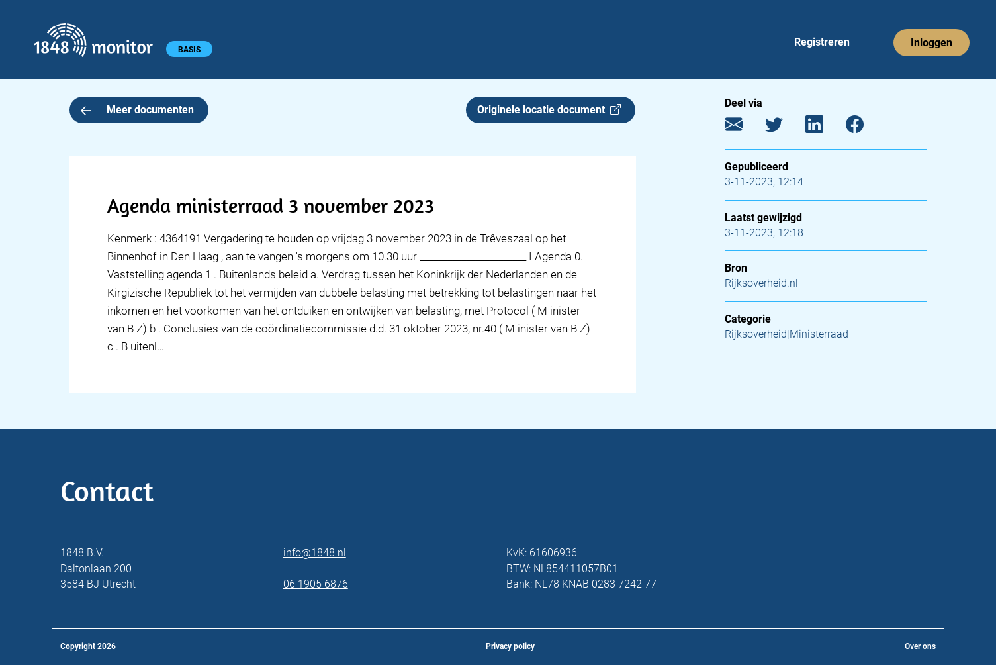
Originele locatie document (549, 109)
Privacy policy (510, 646)
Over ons (920, 646)
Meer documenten (138, 109)
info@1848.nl (314, 552)
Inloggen (931, 42)
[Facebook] (864, 127)
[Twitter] (784, 127)
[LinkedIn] (824, 127)
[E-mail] (743, 127)
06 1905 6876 (315, 584)
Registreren (822, 42)
